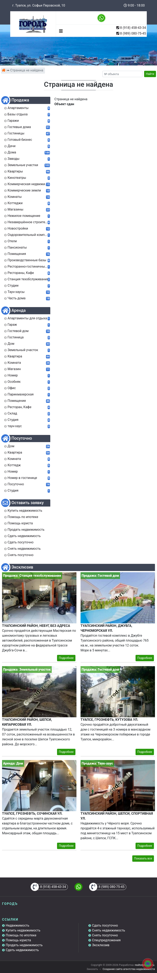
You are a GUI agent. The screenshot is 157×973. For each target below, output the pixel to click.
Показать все (143, 858)
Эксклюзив (100, 945)
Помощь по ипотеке (21, 935)
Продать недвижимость (24, 945)
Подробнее (66, 658)
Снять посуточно (105, 935)
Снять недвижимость (108, 930)
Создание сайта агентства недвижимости (129, 969)
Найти (150, 73)
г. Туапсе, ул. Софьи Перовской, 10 (38, 5)
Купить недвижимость (23, 930)
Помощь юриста (18, 940)
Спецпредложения (106, 940)
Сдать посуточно (105, 925)
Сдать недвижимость (22, 950)
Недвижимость (17, 925)
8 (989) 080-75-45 (133, 33)
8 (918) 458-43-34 (133, 28)
